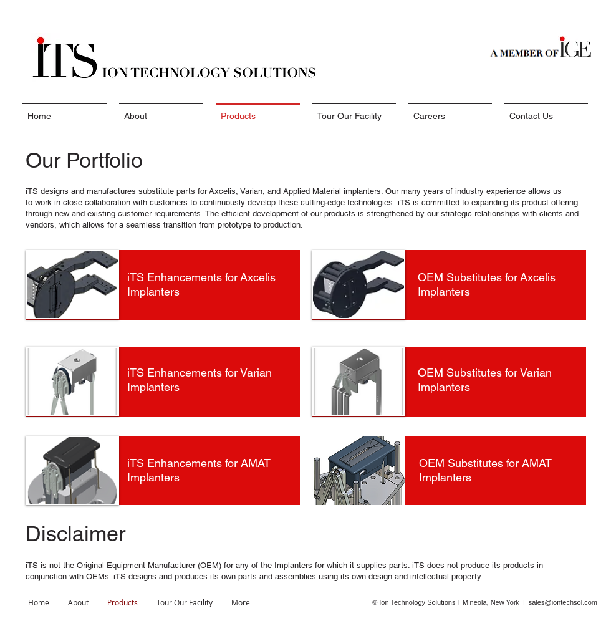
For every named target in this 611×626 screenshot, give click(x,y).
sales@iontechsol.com (563, 602)
